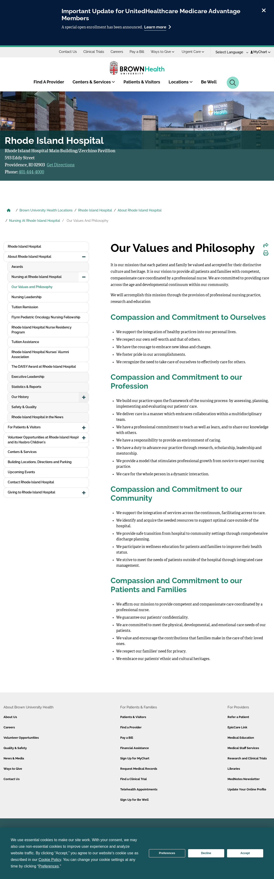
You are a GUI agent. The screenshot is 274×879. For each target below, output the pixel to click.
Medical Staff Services (243, 748)
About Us (10, 717)
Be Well (209, 81)
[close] (263, 10)
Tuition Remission (25, 307)
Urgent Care (193, 52)
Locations (181, 81)
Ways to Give (162, 52)
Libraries (234, 768)
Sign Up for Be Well (134, 799)
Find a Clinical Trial (133, 779)
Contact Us (68, 52)
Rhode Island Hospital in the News (37, 417)
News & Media (14, 758)
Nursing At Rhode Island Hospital (34, 221)
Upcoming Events (21, 472)
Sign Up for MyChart (134, 758)
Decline (206, 853)
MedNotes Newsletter (244, 779)
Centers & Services (94, 81)
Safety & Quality (24, 407)
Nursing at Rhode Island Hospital (37, 277)
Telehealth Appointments (138, 789)
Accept (245, 853)
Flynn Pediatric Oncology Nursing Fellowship (46, 317)
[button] (84, 257)
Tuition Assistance (25, 342)
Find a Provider (131, 727)
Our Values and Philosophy (32, 287)
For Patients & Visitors (24, 427)
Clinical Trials (93, 52)
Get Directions (61, 165)
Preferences (167, 853)
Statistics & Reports (26, 387)
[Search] (232, 83)
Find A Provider (49, 81)
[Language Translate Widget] (230, 52)
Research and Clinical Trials (247, 758)
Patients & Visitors (141, 81)
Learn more (157, 26)
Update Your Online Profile (247, 789)
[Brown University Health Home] (9, 211)
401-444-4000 (31, 172)
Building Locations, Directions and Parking (40, 462)
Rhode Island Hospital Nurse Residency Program (42, 329)
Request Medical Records (138, 768)
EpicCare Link (237, 727)
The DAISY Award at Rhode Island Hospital (44, 366)
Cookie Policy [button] (50, 860)
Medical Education (241, 737)
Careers (117, 52)
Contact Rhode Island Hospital (31, 482)
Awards (17, 267)
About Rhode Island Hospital (140, 210)
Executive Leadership (28, 377)
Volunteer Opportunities (21, 737)
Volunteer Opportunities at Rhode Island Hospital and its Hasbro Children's (45, 439)
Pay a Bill (137, 52)
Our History (20, 397)
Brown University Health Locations (46, 210)
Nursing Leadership (27, 297)
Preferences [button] (49, 866)
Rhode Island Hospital (95, 210)
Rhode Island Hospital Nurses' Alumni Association (40, 354)
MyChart (260, 52)
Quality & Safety (15, 748)
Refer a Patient (238, 717)
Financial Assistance (134, 748)
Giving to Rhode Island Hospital (31, 492)
